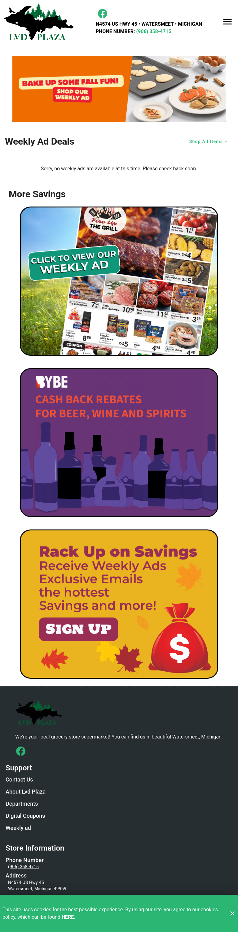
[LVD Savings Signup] (119, 604)
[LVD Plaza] (40, 22)
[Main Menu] (227, 21)
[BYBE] (119, 443)
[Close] (232, 913)
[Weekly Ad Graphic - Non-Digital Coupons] (119, 281)
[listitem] (19, 780)
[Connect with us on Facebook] (20, 751)
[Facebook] (102, 13)
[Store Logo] (119, 711)
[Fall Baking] (119, 89)
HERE (68, 917)
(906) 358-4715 (153, 31)
